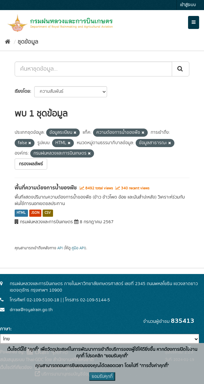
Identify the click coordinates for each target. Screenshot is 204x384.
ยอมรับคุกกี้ (102, 376)
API (60, 248)
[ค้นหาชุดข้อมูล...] (93, 69)
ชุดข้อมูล (28, 42)
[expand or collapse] (193, 22)
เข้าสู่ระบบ (188, 5)
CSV (48, 213)
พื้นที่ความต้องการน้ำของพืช (46, 188)
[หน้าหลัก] (7, 42)
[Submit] (180, 69)
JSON (35, 213)
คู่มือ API (78, 248)
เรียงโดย (22, 91)
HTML (21, 213)
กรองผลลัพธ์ (31, 164)
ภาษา (5, 329)
